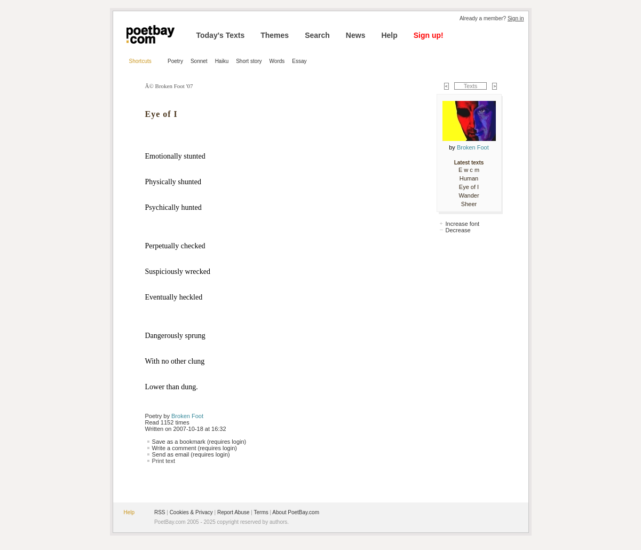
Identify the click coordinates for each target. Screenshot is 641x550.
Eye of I (469, 187)
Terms (261, 512)
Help (389, 35)
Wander (468, 195)
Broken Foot (187, 416)
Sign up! (429, 35)
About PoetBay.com (295, 512)
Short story (249, 61)
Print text (163, 461)
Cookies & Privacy (191, 512)
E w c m (468, 170)
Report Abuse (233, 512)
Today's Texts (220, 35)
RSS (159, 512)
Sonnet (199, 61)
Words (277, 61)
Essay (299, 61)
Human (469, 178)
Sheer (469, 204)
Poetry (175, 61)
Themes (274, 35)
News (356, 35)
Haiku (222, 61)
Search (317, 35)
